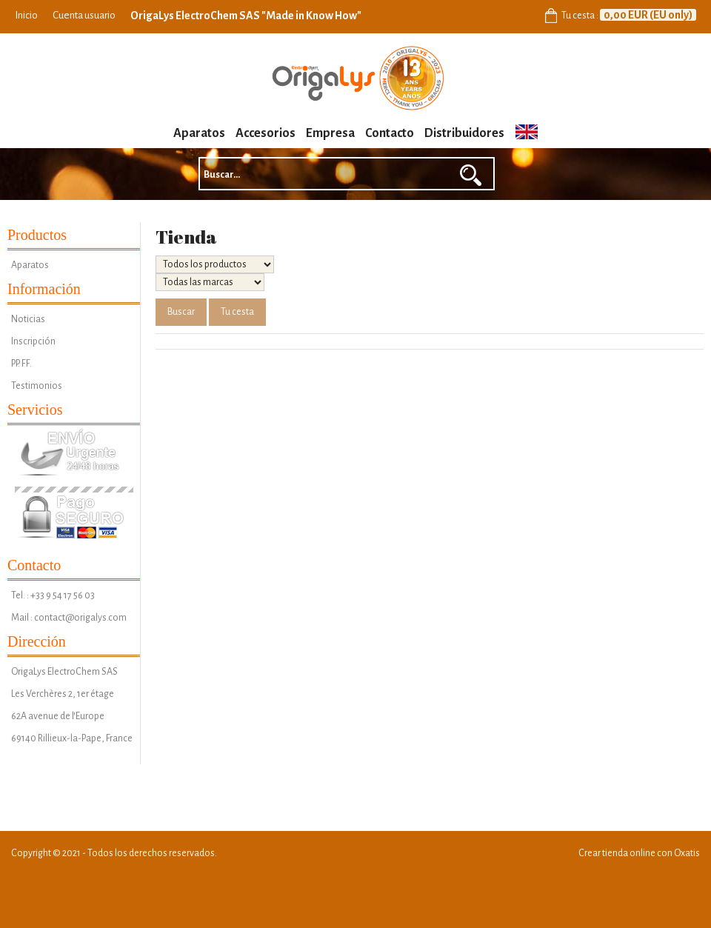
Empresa (330, 133)
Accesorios (266, 133)
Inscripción (33, 341)
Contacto (389, 133)
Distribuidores (464, 133)
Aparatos (199, 133)
